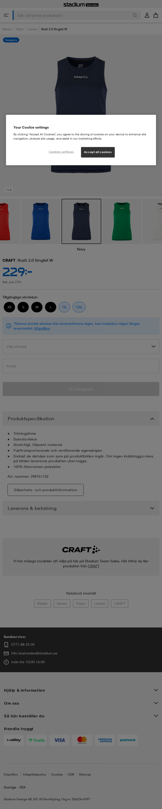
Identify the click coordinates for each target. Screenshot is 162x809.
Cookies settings (61, 152)
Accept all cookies (98, 152)
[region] (81, 140)
